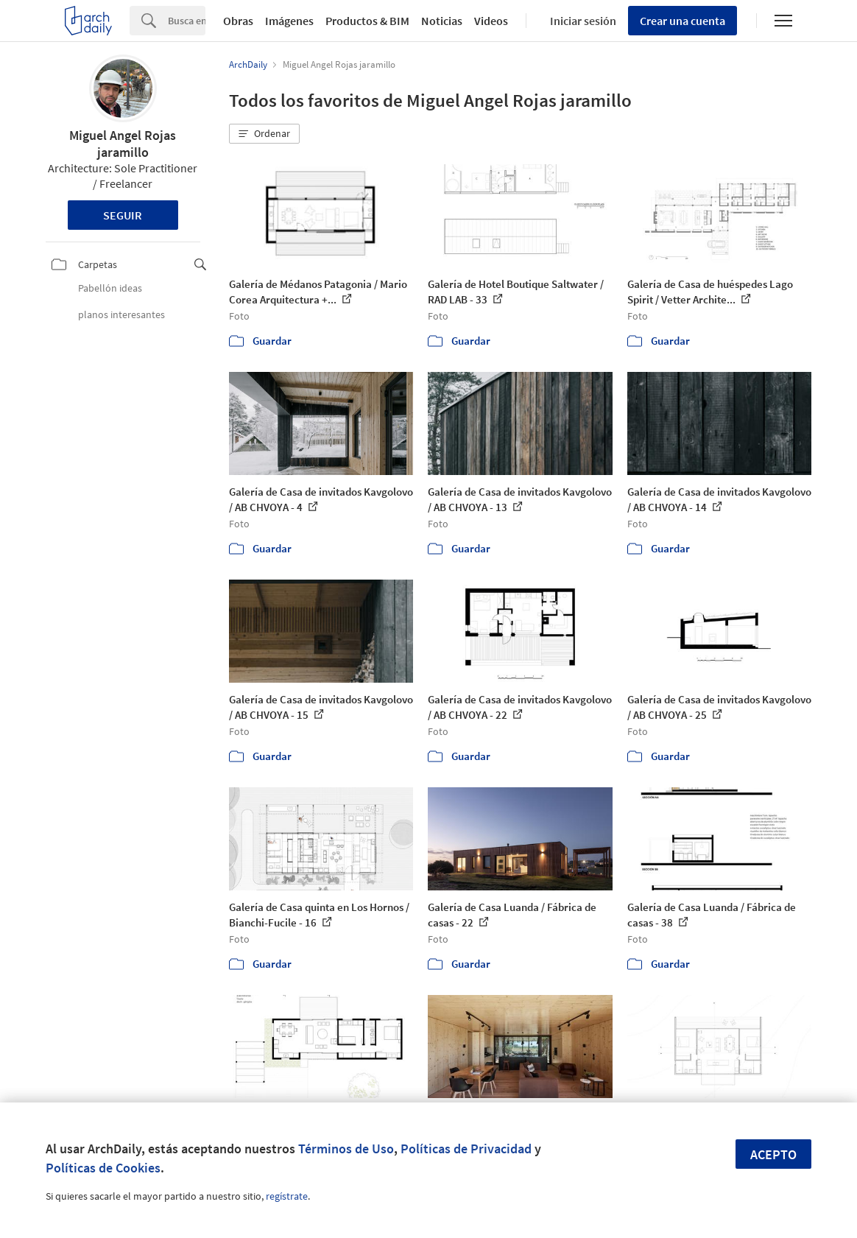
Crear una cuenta (682, 20)
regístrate (287, 1196)
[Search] (186, 20)
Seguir (122, 215)
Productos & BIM (367, 21)
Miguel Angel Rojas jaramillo (122, 144)
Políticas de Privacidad (466, 1148)
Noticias (441, 21)
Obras (238, 21)
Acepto (773, 1154)
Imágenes (289, 21)
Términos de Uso (346, 1148)
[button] (264, 134)
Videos (491, 21)
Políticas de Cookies (103, 1167)
